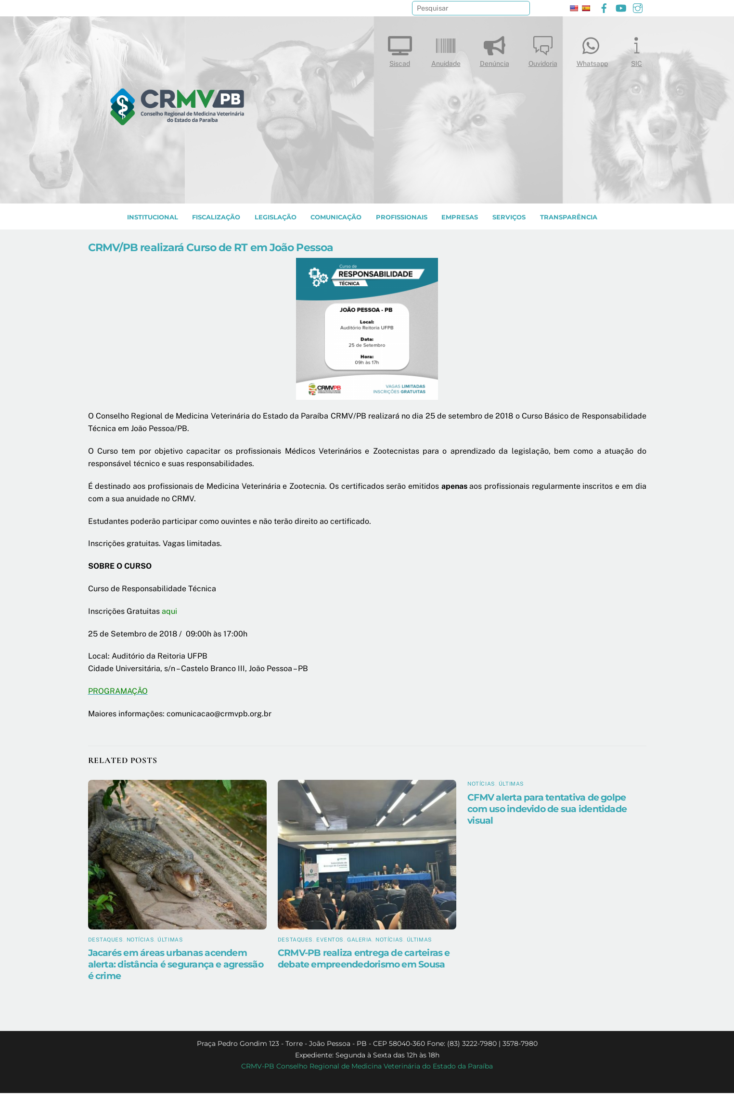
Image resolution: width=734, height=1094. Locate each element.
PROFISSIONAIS (401, 218)
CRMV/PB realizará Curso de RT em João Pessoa (211, 248)
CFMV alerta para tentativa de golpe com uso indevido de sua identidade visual (547, 809)
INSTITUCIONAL (152, 218)
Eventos (330, 940)
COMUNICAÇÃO (335, 218)
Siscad (400, 49)
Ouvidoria (542, 49)
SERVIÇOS (509, 218)
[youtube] (621, 7)
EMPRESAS (459, 218)
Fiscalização (216, 218)
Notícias (140, 940)
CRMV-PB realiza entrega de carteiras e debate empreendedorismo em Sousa (364, 959)
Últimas (170, 940)
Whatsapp (592, 49)
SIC (636, 49)
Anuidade (446, 49)
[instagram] (637, 7)
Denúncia (494, 49)
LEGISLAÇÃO (275, 218)
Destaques (105, 940)
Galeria (359, 940)
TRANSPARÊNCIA (568, 218)
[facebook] (604, 7)
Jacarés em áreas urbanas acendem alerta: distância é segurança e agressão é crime (175, 965)
